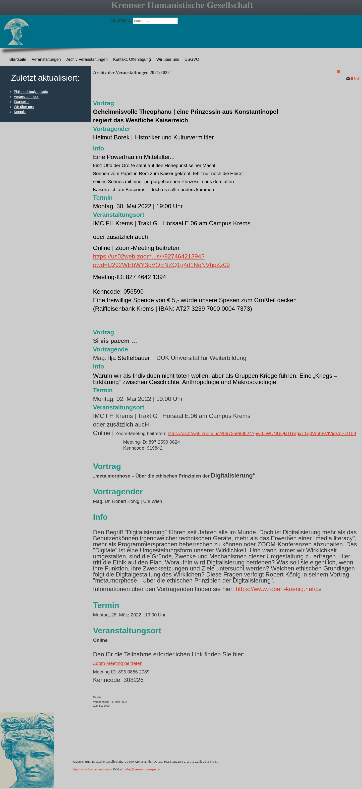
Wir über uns (167, 59)
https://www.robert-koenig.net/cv (278, 589)
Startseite (17, 59)
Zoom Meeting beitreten (118, 663)
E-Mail (355, 78)
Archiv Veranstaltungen (87, 59)
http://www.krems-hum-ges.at (92, 769)
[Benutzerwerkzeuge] (338, 71)
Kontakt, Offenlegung (132, 59)
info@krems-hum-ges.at (142, 769)
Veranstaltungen (46, 59)
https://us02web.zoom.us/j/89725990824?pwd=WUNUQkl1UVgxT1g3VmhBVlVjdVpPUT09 (262, 433)
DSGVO (192, 59)
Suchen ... (121, 20)
